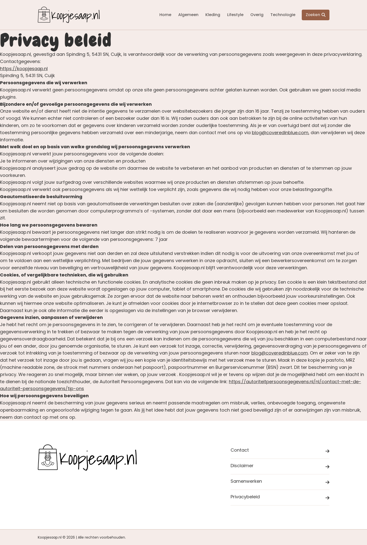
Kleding (212, 15)
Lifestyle (235, 15)
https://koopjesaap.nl (24, 68)
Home (165, 15)
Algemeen (188, 15)
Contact (280, 451)
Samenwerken (280, 482)
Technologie (282, 15)
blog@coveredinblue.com (280, 132)
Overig (256, 15)
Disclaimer (280, 466)
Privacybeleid (280, 498)
